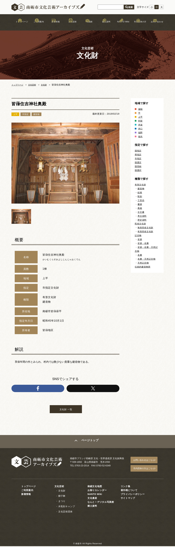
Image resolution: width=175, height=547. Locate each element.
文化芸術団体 (65, 512)
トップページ (20, 26)
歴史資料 (142, 220)
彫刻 (140, 196)
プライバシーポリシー (133, 495)
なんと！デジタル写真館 (101, 502)
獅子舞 (61, 496)
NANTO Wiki (121, 26)
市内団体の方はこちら (146, 469)
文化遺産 (92, 499)
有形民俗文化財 (146, 231)
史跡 (140, 239)
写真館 (87, 26)
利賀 (140, 120)
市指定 (138, 158)
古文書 (141, 212)
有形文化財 (141, 184)
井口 (140, 128)
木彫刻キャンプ (66, 507)
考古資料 (142, 216)
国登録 (138, 166)
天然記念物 (144, 263)
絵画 (140, 192)
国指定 (138, 150)
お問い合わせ (155, 26)
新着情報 (54, 26)
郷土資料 (104, 26)
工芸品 (141, 200)
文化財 (47, 84)
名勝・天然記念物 (147, 259)
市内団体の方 (138, 26)
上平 (140, 117)
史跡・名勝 (144, 243)
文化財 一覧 (66, 411)
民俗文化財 (141, 223)
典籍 (140, 208)
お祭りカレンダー (97, 491)
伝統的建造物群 (143, 266)
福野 (140, 132)
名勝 (140, 255)
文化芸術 (70, 26)
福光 (140, 136)
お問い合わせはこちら (146, 462)
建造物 (141, 188)
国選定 (138, 162)
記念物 (138, 235)
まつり (61, 502)
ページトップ (90, 444)
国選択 (138, 170)
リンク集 (125, 487)
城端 (140, 109)
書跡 (140, 204)
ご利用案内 (37, 26)
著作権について (129, 491)
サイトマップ (128, 499)
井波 (140, 124)
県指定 (138, 154)
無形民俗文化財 (146, 227)
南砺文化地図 (95, 487)
